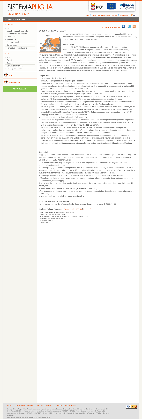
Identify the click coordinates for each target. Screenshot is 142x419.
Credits (9, 406)
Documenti (11, 63)
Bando (9, 28)
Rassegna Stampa (14, 69)
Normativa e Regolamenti (17, 48)
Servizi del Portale (104, 15)
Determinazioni (13, 42)
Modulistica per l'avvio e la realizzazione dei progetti (17, 32)
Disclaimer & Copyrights (25, 406)
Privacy (40, 406)
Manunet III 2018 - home (15, 19)
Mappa (94, 15)
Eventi (9, 60)
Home (87, 15)
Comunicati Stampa (15, 66)
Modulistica (11, 39)
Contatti (114, 15)
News (9, 57)
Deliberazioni (12, 45)
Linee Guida (12, 37)
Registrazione (124, 15)
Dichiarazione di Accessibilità (65, 406)
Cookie (49, 406)
